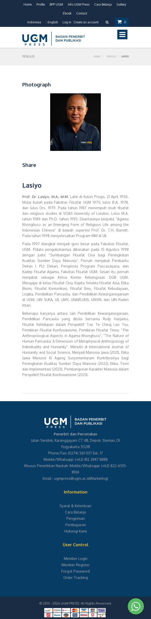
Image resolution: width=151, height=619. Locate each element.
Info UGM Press (78, 4)
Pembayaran (75, 525)
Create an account (86, 22)
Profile (40, 4)
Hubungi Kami (75, 531)
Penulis (111, 56)
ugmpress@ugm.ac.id (72, 478)
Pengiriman (75, 518)
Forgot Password (75, 571)
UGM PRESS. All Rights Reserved (86, 603)
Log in (67, 22)
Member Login (75, 558)
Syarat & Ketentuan (75, 506)
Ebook (67, 13)
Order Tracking (75, 577)
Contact (81, 13)
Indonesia (34, 22)
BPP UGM (56, 4)
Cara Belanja (103, 4)
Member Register (76, 565)
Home (28, 4)
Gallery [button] (121, 4)
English (53, 22)
